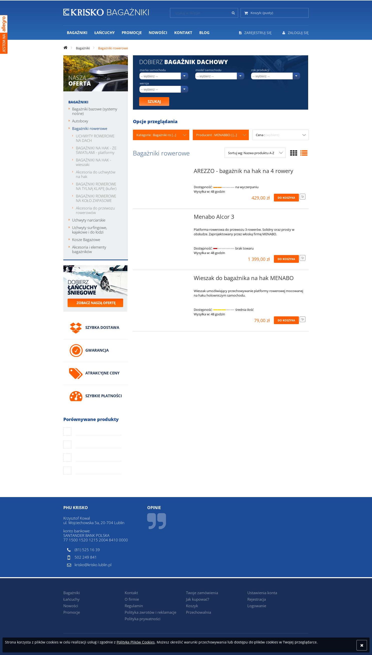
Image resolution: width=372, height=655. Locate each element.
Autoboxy (80, 120)
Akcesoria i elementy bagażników (89, 249)
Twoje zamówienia (202, 592)
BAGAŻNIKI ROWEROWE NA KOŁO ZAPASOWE (96, 198)
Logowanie (256, 605)
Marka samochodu (153, 70)
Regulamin (134, 605)
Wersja (144, 83)
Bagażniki (78, 102)
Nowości (70, 605)
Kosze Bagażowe (86, 239)
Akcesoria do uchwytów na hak (95, 174)
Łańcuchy (71, 599)
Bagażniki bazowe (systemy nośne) (94, 111)
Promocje (71, 612)
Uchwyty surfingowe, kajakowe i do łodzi (89, 230)
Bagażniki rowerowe (89, 128)
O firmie (132, 599)
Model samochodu (208, 70)
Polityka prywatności (142, 618)
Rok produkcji (260, 70)
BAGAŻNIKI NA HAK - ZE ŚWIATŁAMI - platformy (96, 150)
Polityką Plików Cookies (136, 642)
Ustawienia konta (262, 592)
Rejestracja (256, 599)
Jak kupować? (197, 599)
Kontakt (131, 592)
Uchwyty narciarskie (88, 220)
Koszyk (192, 605)
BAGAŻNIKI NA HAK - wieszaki (93, 162)
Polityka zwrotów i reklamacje (150, 612)
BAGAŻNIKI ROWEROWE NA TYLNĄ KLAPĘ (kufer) (96, 186)
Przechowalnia (198, 612)
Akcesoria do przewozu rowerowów (95, 210)
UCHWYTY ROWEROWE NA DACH (95, 138)
